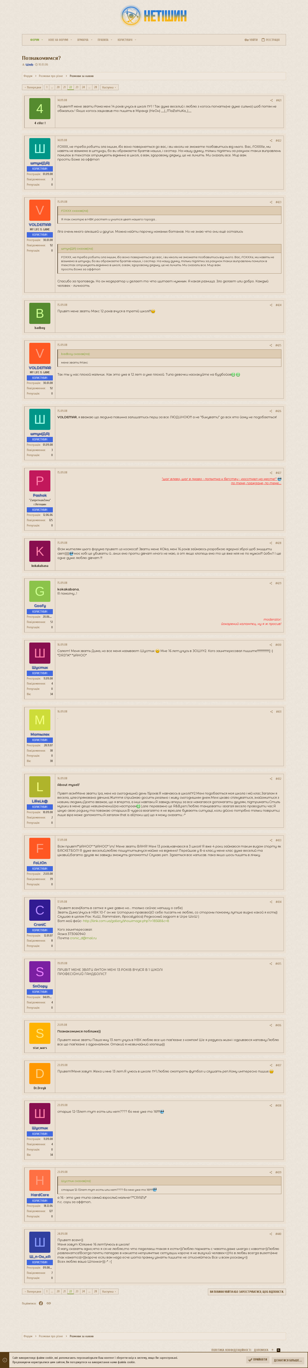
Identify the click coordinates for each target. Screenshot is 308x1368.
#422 (278, 140)
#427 (278, 473)
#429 (278, 583)
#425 (278, 345)
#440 (278, 1234)
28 (95, 87)
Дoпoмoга (261, 1350)
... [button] (52, 87)
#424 (278, 305)
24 (83, 87)
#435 (278, 964)
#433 (278, 840)
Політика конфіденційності (231, 1350)
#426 (278, 411)
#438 (278, 1105)
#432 (278, 779)
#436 (278, 1025)
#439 (278, 1172)
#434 (278, 902)
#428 (278, 543)
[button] (42, 40)
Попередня (34, 87)
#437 (278, 1065)
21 (64, 87)
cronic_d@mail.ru (83, 938)
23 (77, 87)
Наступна (108, 87)
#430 (278, 645)
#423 (278, 202)
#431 (278, 712)
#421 (278, 100)
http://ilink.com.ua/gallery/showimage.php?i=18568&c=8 (126, 921)
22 (70, 87)
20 (58, 87)
